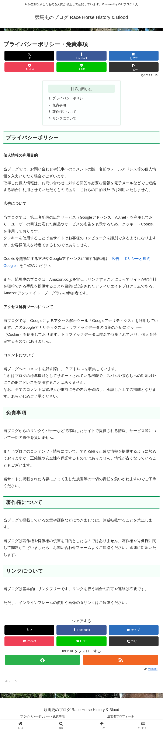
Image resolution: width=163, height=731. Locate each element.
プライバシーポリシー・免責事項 (42, 717)
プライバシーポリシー (69, 99)
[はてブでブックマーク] (134, 56)
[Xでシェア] (29, 56)
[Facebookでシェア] (81, 56)
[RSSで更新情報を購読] (120, 661)
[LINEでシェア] (81, 67)
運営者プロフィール (120, 717)
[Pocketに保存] (29, 67)
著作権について (64, 112)
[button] (134, 67)
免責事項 (59, 105)
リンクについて (64, 119)
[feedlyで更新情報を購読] (42, 661)
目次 (75, 88)
